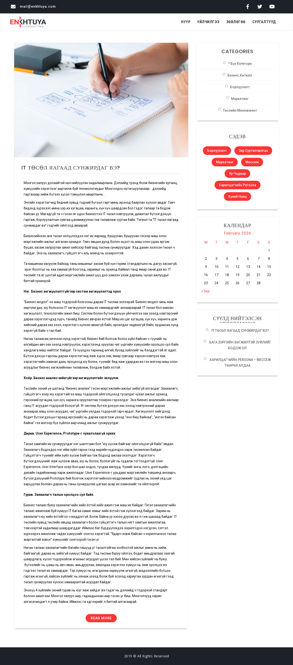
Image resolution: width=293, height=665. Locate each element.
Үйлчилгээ (208, 22)
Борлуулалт (240, 87)
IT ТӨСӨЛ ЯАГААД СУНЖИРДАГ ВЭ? (70, 167)
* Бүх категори (240, 63)
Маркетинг (240, 99)
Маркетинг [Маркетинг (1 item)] (224, 162)
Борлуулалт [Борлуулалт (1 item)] (217, 151)
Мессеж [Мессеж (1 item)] (252, 162)
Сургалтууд (264, 22)
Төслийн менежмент (240, 110)
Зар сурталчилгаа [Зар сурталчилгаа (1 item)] (253, 151)
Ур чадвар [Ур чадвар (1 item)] (237, 173)
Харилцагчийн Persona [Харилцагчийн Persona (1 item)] (237, 185)
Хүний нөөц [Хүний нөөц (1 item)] (237, 196)
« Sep (205, 291)
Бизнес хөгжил (239, 75)
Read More (101, 618)
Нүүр (185, 22)
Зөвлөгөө (236, 22)
